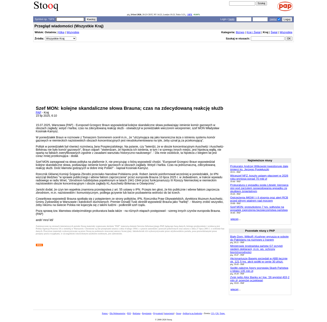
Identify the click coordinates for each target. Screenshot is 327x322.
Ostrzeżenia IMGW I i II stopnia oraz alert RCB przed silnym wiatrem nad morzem (259, 199)
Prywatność (158, 313)
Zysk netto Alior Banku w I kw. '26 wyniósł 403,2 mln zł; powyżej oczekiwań (259, 279)
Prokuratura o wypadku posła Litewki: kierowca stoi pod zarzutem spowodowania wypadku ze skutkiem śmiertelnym (259, 188)
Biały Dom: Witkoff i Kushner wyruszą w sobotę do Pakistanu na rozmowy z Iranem (259, 238)
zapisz (273, 19)
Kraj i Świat (253, 32)
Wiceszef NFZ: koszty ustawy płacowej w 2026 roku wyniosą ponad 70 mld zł (259, 177)
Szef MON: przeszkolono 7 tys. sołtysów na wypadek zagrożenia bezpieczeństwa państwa (259, 208)
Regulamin (146, 313)
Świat (274, 32)
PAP (38, 112)
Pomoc (105, 313)
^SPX (189, 14)
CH (217, 313)
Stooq (178, 313)
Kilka (61, 32)
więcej (234, 219)
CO (213, 313)
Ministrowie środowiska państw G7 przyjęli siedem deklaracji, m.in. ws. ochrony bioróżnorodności (256, 249)
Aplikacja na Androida (192, 313)
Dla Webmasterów (117, 313)
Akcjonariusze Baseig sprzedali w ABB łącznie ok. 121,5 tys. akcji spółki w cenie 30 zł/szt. (259, 260)
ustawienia (169, 313)
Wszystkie (73, 32)
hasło (231, 19)
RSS (129, 313)
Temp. (222, 313)
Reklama (136, 313)
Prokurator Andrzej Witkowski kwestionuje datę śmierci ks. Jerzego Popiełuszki (259, 168)
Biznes (240, 32)
